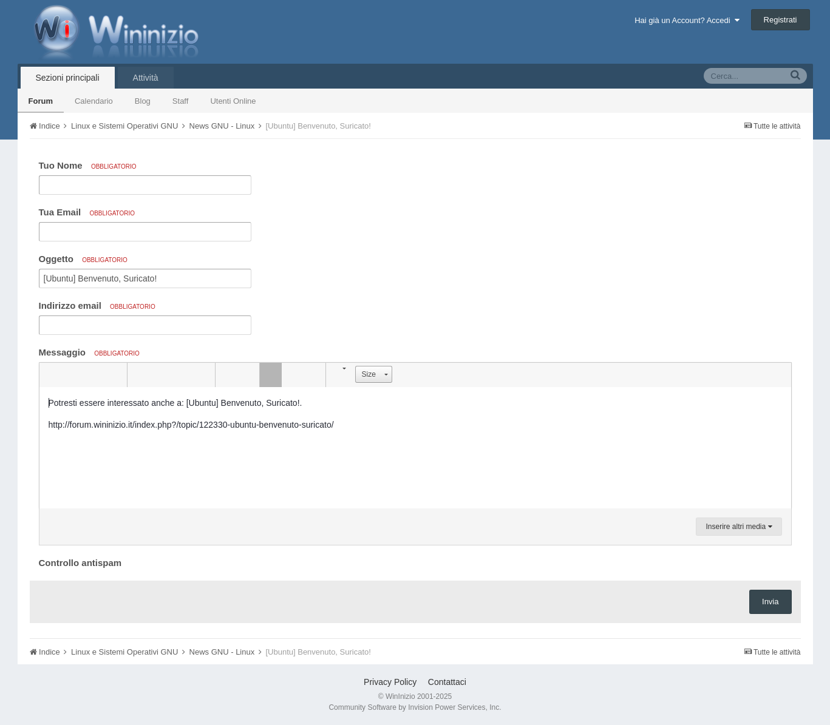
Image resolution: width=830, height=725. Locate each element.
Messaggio (89, 352)
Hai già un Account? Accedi (687, 20)
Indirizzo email (97, 305)
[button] (50, 375)
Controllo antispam (80, 563)
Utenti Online (233, 101)
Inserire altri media (739, 526)
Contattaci (447, 682)
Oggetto (83, 259)
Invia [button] (770, 601)
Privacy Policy (390, 682)
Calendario (94, 101)
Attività (145, 78)
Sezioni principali (68, 78)
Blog (143, 101)
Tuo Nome (88, 165)
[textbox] (415, 447)
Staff (180, 101)
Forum (41, 101)
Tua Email (87, 212)
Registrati (780, 19)
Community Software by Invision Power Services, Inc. (414, 707)
